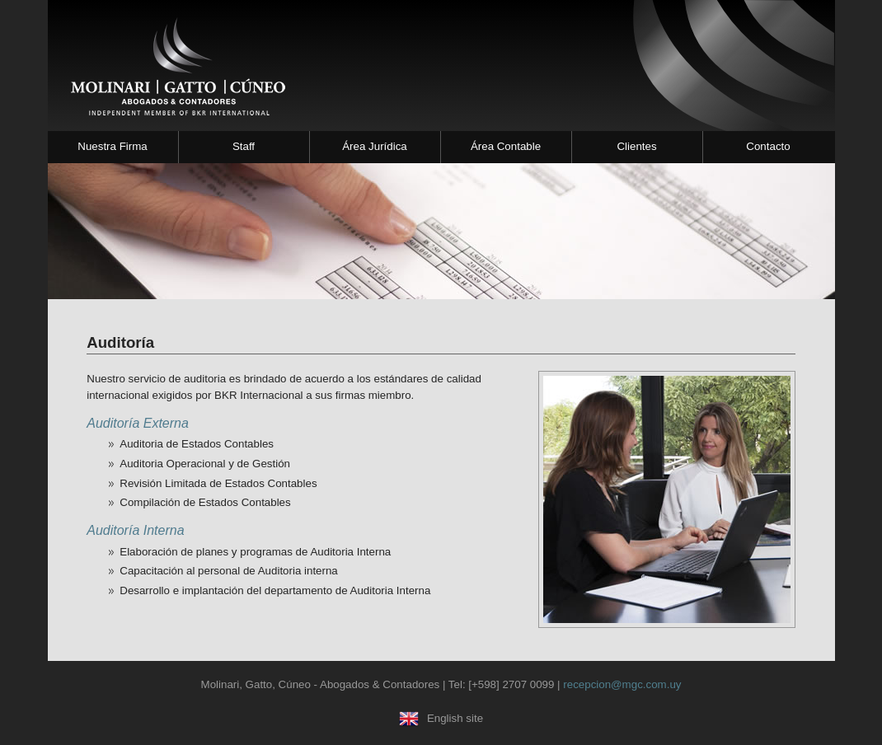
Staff (243, 146)
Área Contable (506, 146)
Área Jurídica (374, 146)
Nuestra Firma (112, 146)
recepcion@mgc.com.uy (622, 684)
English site (441, 718)
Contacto (768, 146)
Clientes (636, 146)
